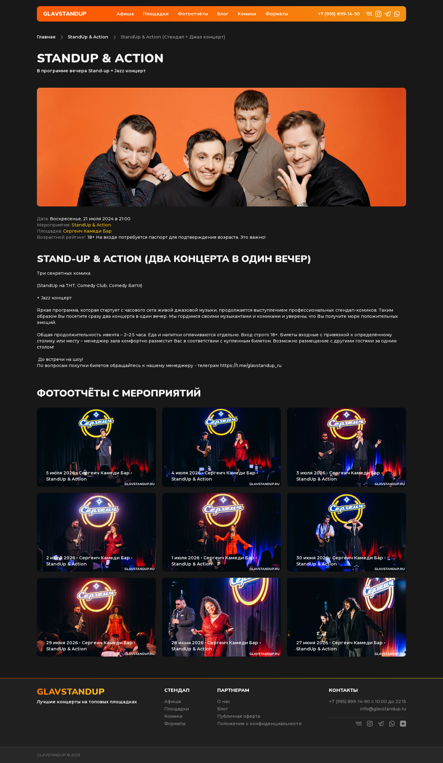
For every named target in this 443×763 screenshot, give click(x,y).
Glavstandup (64, 14)
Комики (247, 14)
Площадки (156, 14)
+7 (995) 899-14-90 (339, 14)
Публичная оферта (238, 716)
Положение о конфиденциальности (259, 723)
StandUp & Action (88, 37)
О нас (223, 701)
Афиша (125, 14)
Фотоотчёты (193, 14)
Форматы (276, 14)
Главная (46, 37)
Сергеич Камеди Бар (87, 231)
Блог (223, 14)
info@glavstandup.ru (383, 709)
